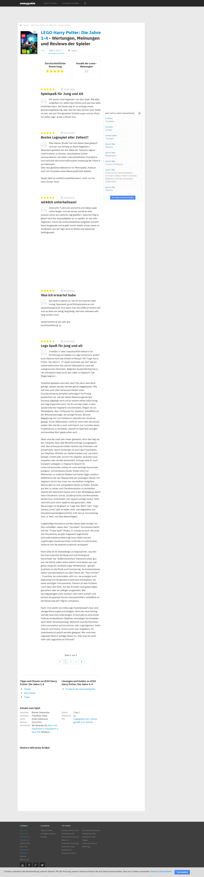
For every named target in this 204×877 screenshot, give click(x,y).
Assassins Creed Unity (70, 843)
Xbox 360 (52, 725)
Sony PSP (36, 732)
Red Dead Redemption (91, 830)
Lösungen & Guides (70, 3)
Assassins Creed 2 (69, 853)
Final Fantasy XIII (88, 834)
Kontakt (44, 837)
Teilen (72, 50)
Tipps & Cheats (50, 3)
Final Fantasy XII (68, 834)
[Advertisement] (81, 14)
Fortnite (109, 120)
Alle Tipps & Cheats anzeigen (123, 198)
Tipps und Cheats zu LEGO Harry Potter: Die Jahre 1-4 (38, 683)
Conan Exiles (111, 137)
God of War (110, 145)
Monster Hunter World (70, 830)
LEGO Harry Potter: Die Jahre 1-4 (71, 35)
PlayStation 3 (51, 728)
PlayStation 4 (38, 728)
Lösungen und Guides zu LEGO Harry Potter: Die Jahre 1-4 (79, 683)
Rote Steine (29, 693)
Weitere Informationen (161, 871)
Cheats (27, 689)
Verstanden (182, 872)
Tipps (27, 697)
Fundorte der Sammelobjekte (80, 689)
